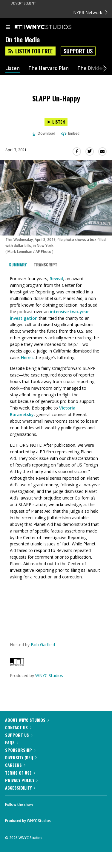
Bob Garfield (43, 644)
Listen (12, 68)
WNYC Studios (49, 675)
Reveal (56, 278)
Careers (15, 765)
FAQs (11, 742)
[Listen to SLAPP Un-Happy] (56, 122)
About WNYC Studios (27, 720)
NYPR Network (90, 12)
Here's (27, 357)
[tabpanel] (56, 444)
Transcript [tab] (45, 264)
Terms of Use (20, 773)
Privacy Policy (21, 780)
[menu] (8, 27)
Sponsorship (20, 750)
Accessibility (20, 787)
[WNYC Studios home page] (50, 27)
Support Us (78, 51)
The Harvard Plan (48, 68)
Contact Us (18, 727)
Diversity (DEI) (21, 757)
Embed (69, 133)
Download (44, 133)
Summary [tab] (18, 264)
